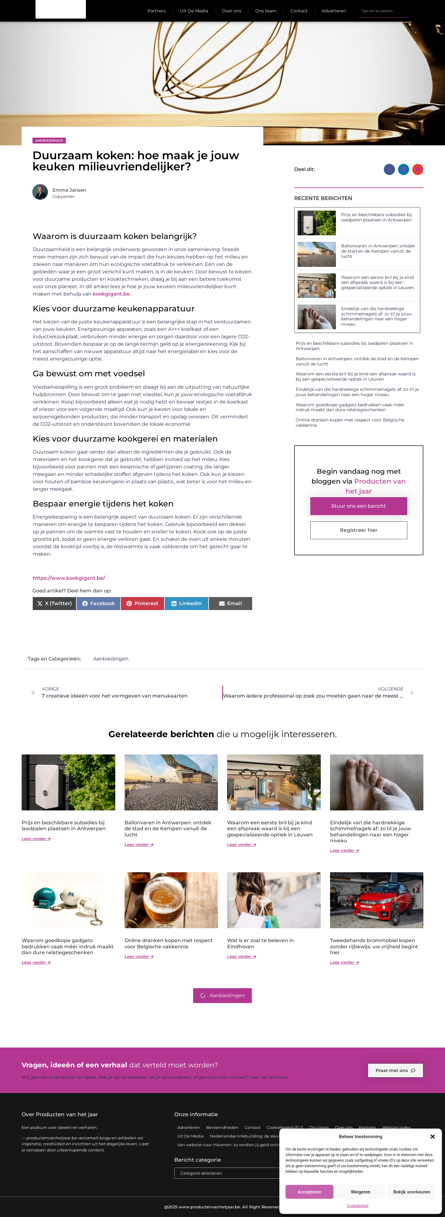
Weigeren (361, 1192)
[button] (433, 1137)
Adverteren (334, 11)
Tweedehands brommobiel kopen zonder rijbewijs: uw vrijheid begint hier (374, 946)
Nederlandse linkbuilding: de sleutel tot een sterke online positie (275, 1136)
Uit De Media (194, 11)
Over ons (231, 11)
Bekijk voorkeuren (411, 1192)
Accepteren (309, 1192)
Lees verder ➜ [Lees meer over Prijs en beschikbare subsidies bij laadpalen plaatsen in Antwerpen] (36, 838)
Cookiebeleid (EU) (285, 1127)
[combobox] (384, 11)
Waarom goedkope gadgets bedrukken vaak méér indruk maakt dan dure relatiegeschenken (350, 407)
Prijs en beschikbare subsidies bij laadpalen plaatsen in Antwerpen (376, 217)
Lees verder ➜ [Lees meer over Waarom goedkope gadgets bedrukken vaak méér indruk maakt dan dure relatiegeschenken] (36, 962)
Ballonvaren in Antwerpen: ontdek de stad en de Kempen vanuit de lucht (378, 251)
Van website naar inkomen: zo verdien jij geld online (230, 1144)
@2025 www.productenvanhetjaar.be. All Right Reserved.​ (222, 1206)
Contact (299, 11)
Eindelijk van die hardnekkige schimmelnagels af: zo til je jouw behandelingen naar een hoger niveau (376, 316)
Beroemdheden (222, 1127)
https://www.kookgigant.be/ (69, 578)
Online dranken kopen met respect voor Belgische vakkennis (350, 422)
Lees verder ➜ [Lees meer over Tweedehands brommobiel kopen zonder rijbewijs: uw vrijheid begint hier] (344, 962)
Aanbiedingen (49, 141)
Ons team (266, 11)
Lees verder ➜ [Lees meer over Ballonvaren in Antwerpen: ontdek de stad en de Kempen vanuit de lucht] (139, 844)
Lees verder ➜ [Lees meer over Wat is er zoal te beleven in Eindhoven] (241, 956)
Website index (396, 1127)
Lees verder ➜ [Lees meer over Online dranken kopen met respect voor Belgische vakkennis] (139, 956)
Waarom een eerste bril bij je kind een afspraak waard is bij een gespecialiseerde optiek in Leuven (377, 283)
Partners (156, 11)
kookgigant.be (111, 294)
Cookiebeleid (357, 1206)
